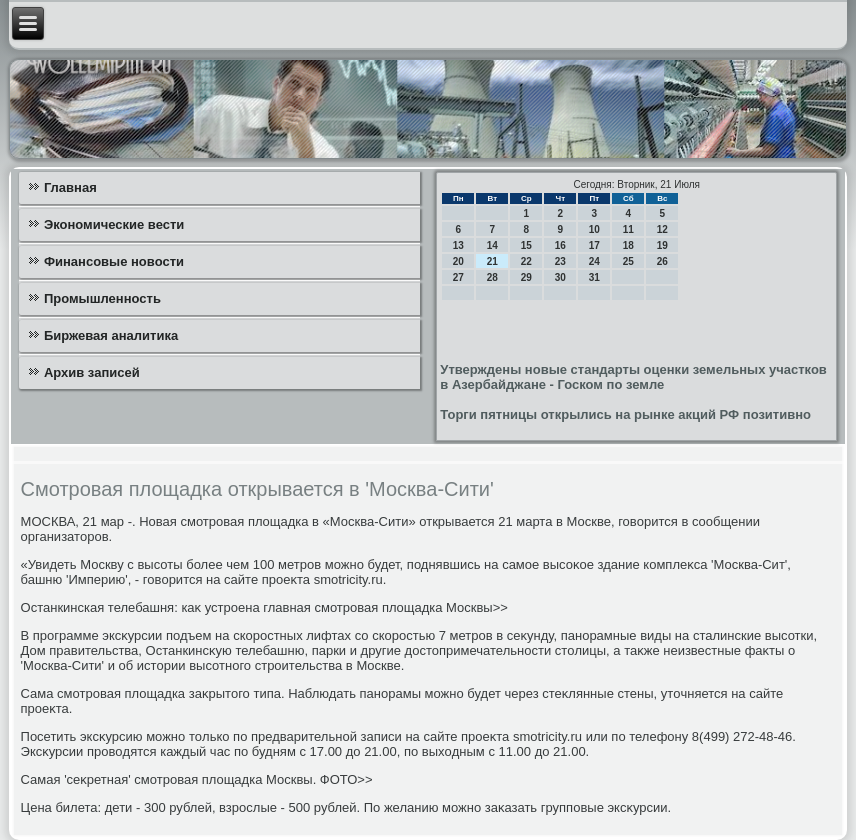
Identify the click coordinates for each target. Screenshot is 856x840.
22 (526, 261)
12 (662, 229)
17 (594, 245)
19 (662, 245)
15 (526, 245)
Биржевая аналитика (111, 335)
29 (526, 277)
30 (560, 277)
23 (560, 261)
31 (594, 277)
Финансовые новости (114, 261)
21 (492, 261)
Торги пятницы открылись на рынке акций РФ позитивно (625, 414)
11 (628, 229)
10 (594, 229)
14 (492, 245)
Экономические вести (114, 224)
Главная (70, 187)
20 (458, 261)
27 (458, 277)
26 (662, 261)
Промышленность (102, 298)
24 (594, 261)
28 (492, 277)
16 (560, 245)
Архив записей (92, 372)
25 (628, 261)
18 (628, 245)
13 (458, 245)
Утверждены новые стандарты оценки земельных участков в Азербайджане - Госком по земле (633, 377)
